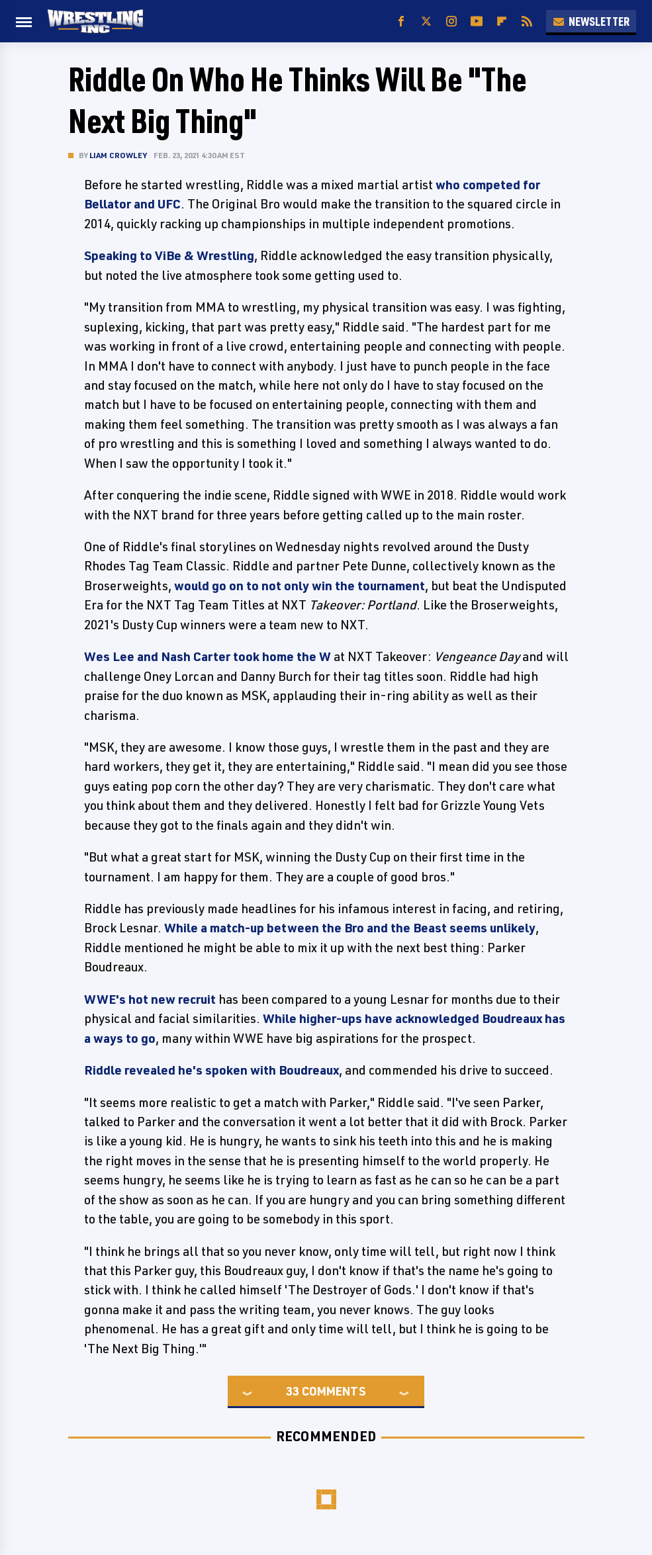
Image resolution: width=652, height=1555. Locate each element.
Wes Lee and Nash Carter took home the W (207, 656)
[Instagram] (451, 21)
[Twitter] (426, 21)
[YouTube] (477, 21)
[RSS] (527, 21)
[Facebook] (401, 21)
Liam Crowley (118, 155)
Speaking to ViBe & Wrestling (169, 255)
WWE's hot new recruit (150, 999)
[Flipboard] (502, 21)
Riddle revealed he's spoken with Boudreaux (211, 1070)
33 (292, 1391)
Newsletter (591, 21)
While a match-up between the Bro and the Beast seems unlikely (350, 928)
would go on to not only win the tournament (299, 586)
